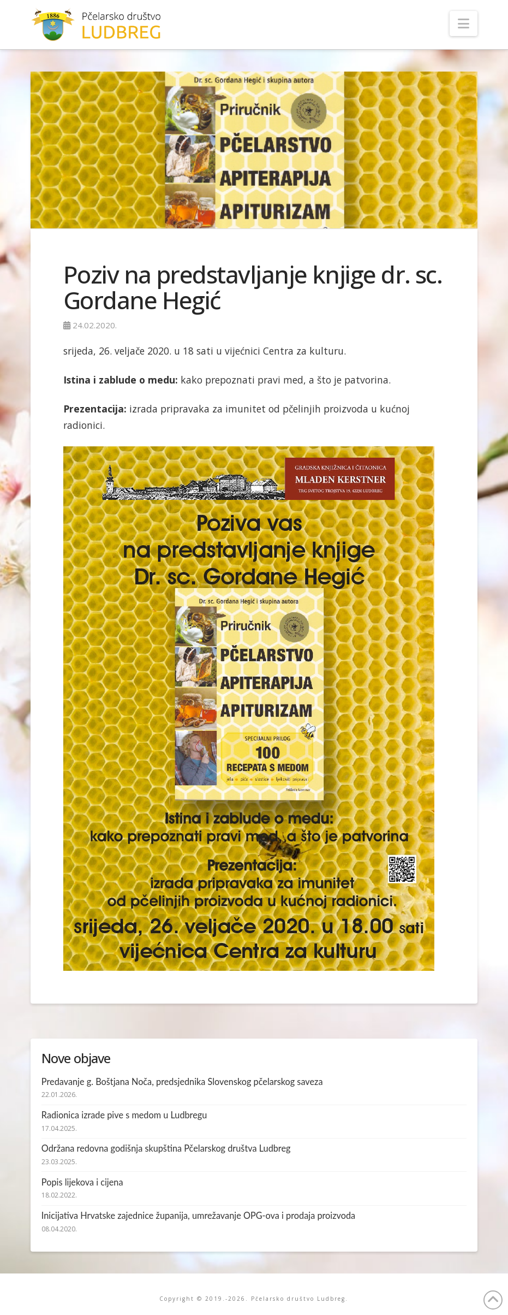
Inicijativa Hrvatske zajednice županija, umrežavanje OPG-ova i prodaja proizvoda (198, 1215)
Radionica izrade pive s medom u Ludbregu (124, 1115)
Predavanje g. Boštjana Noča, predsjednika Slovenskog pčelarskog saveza (182, 1081)
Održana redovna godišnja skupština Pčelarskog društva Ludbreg (166, 1148)
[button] (463, 23)
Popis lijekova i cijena (82, 1182)
